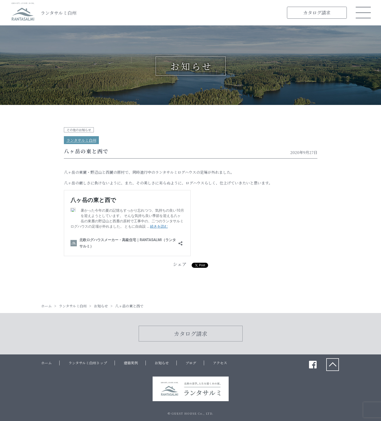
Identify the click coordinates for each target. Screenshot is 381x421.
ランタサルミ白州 (59, 12)
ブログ (191, 362)
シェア (180, 264)
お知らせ (162, 362)
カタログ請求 (317, 12)
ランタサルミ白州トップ (87, 362)
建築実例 (131, 362)
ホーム (46, 362)
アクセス (220, 362)
